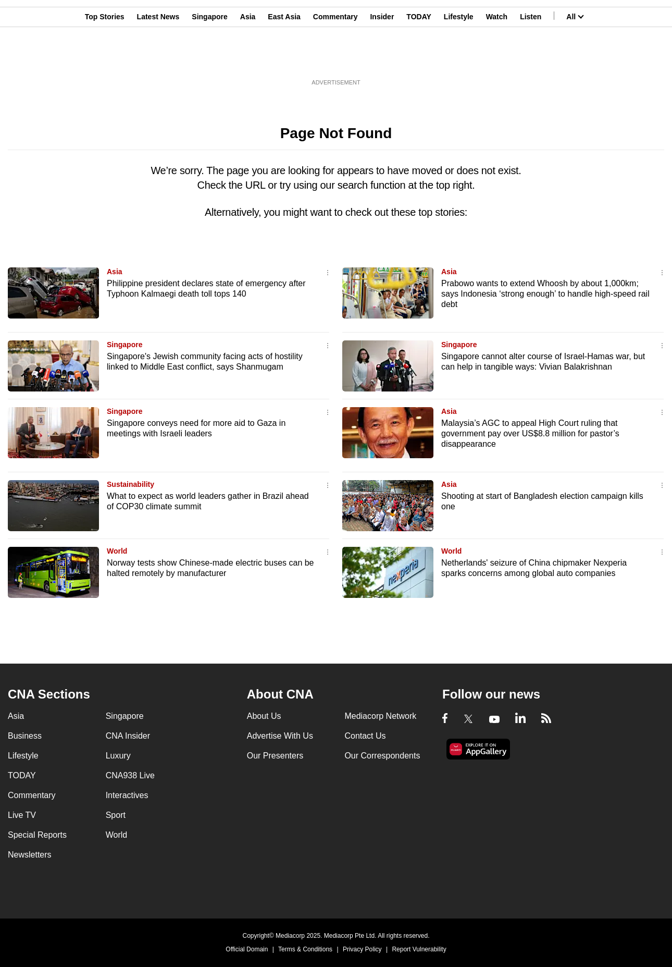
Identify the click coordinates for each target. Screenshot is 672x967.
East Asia (284, 59)
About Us (264, 716)
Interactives (127, 795)
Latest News (158, 59)
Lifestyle (459, 59)
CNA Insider (128, 735)
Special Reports (37, 834)
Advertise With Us (280, 735)
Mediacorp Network (380, 716)
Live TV (22, 815)
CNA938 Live (130, 775)
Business (25, 735)
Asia (248, 59)
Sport (116, 815)
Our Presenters (275, 755)
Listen (530, 59)
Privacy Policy (362, 949)
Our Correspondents (382, 755)
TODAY (418, 59)
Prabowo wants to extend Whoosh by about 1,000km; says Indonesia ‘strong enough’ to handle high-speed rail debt (545, 294)
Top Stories (105, 59)
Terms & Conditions (305, 949)
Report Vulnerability (419, 949)
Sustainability (130, 484)
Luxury (118, 755)
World (117, 551)
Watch (496, 59)
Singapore (209, 59)
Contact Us (364, 735)
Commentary (335, 59)
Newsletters (30, 854)
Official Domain (247, 949)
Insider (382, 59)
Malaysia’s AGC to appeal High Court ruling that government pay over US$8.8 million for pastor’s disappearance (530, 433)
